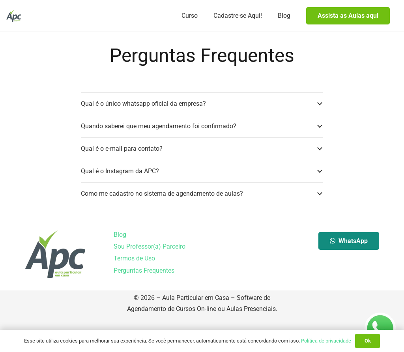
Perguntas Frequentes (144, 306)
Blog (120, 270)
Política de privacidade (326, 341)
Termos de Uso (134, 294)
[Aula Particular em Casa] (13, 16)
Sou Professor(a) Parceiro (149, 282)
